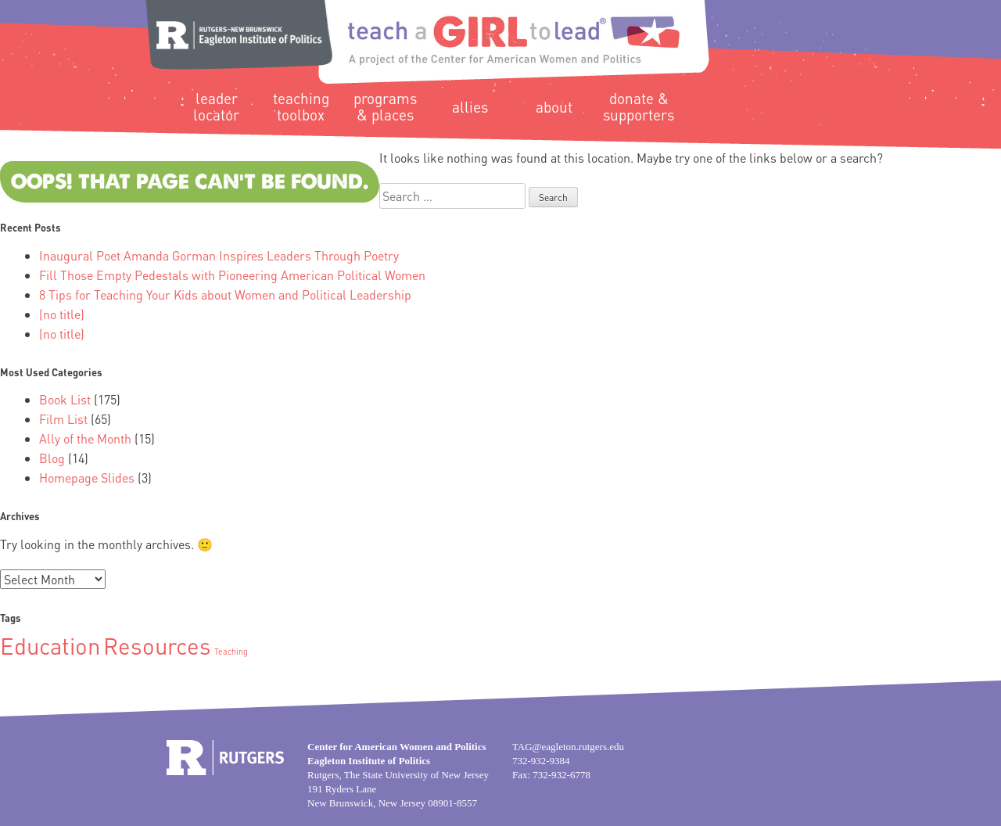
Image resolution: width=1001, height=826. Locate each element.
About (554, 107)
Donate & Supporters (638, 106)
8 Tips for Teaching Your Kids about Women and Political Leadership (225, 294)
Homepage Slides (87, 477)
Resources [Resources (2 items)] (157, 645)
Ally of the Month (85, 438)
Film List (63, 419)
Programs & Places (385, 106)
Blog (52, 458)
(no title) (61, 314)
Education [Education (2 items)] (50, 645)
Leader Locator (216, 106)
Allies (470, 107)
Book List (65, 399)
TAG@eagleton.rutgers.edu (568, 746)
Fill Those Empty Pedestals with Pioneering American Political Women (232, 275)
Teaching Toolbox (301, 106)
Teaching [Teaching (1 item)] (231, 651)
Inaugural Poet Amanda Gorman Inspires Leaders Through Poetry (219, 255)
